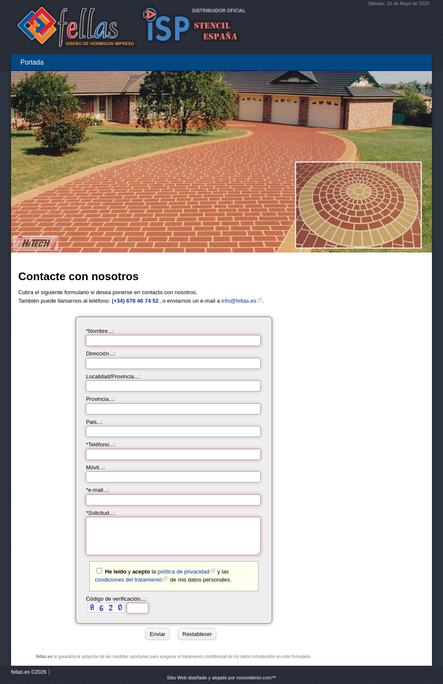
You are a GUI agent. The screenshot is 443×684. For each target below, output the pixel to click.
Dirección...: (100, 353)
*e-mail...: (97, 490)
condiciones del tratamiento (128, 579)
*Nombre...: (100, 331)
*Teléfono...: (100, 444)
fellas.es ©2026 (28, 672)
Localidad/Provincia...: (113, 376)
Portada (32, 62)
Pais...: (94, 422)
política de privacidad (183, 571)
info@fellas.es (239, 301)
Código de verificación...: (116, 599)
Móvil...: (95, 467)
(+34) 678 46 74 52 (135, 301)
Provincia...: (100, 399)
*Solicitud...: (100, 513)
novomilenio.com (254, 677)
